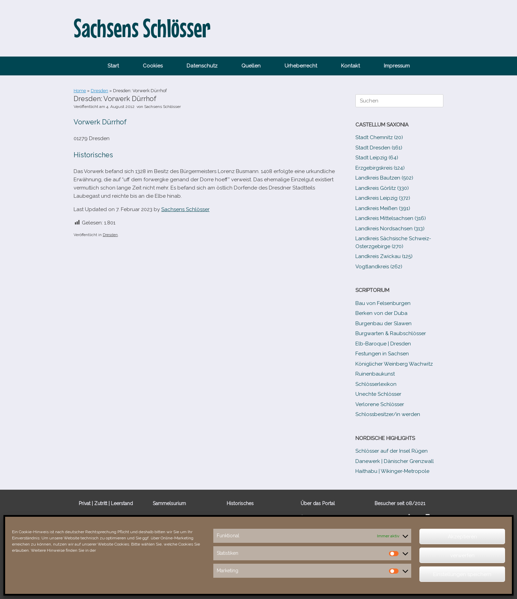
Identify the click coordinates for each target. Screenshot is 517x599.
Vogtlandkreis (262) (378, 267)
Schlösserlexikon (375, 384)
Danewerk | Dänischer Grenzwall (394, 461)
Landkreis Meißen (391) (382, 208)
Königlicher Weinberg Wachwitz (394, 364)
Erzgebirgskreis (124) (380, 168)
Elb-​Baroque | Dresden (383, 344)
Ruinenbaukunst (375, 374)
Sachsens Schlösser (162, 106)
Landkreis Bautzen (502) (384, 178)
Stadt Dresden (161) (378, 148)
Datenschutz (202, 66)
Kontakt (350, 66)
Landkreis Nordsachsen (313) (390, 228)
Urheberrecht (301, 66)
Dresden (99, 90)
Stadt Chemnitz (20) (379, 137)
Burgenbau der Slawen (383, 323)
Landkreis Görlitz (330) (382, 188)
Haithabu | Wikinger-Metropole (392, 471)
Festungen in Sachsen (382, 354)
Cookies (153, 66)
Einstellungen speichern (462, 574)
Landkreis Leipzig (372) (382, 198)
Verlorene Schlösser (379, 404)
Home (80, 90)
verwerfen (462, 555)
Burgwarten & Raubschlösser (390, 333)
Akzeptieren (462, 537)
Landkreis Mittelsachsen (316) (390, 218)
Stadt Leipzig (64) (376, 158)
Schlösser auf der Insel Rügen (391, 451)
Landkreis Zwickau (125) (384, 256)
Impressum (397, 66)
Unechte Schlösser (378, 394)
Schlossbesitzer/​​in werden (387, 414)
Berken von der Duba (381, 313)
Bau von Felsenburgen (383, 303)
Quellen (251, 66)
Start (113, 66)
